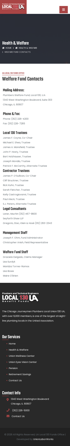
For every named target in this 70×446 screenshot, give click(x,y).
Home (6, 47)
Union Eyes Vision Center (23, 362)
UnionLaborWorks (43, 439)
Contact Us (15, 380)
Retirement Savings (20, 374)
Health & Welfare (26, 47)
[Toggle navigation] (63, 9)
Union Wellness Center (22, 356)
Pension (13, 368)
